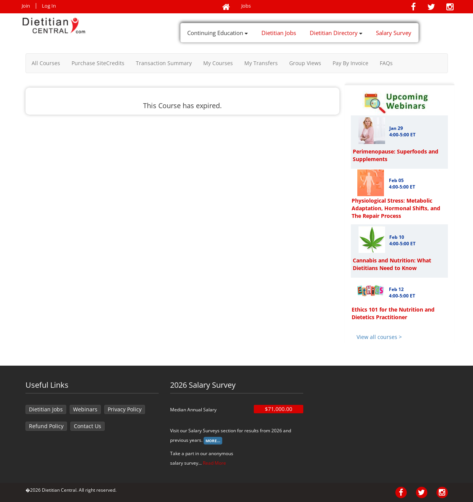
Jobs (246, 6)
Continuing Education (217, 33)
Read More (214, 463)
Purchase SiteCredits (98, 63)
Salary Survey (393, 33)
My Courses (218, 63)
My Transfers (261, 63)
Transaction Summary (164, 63)
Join (26, 6)
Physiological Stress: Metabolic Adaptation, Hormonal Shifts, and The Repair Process (396, 208)
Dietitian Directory (336, 33)
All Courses (46, 63)
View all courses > (379, 337)
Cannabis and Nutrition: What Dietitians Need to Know (392, 264)
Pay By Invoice (350, 63)
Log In (49, 6)
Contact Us (87, 426)
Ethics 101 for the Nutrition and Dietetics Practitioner (393, 313)
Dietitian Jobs (278, 33)
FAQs (386, 63)
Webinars (85, 409)
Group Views (305, 63)
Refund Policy (46, 426)
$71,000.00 (278, 408)
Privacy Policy (125, 409)
